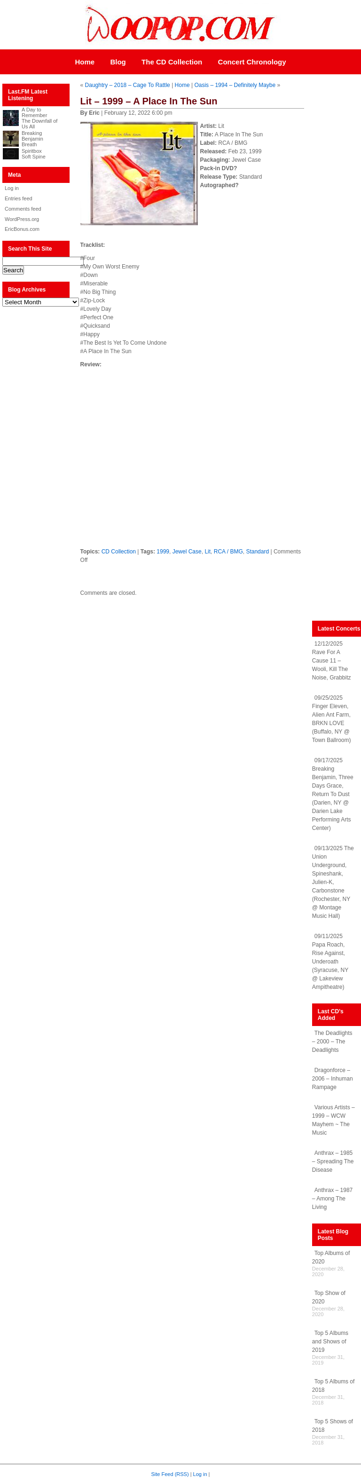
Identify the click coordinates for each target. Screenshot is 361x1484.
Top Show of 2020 (328, 1297)
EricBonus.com (22, 229)
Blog (118, 62)
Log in (12, 188)
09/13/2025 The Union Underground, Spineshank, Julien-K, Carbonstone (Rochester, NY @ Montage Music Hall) (333, 882)
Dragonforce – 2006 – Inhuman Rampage (332, 1078)
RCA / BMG (228, 551)
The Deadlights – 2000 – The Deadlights (332, 1041)
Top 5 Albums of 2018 (333, 1385)
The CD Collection (171, 62)
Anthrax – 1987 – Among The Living (332, 1198)
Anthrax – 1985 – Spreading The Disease (333, 1161)
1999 (163, 551)
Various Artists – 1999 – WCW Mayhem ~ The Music (333, 1120)
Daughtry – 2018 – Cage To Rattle (127, 85)
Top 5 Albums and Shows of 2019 (330, 1341)
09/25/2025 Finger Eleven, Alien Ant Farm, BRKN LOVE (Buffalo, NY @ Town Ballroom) (331, 719)
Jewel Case (187, 551)
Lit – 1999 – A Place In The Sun (149, 101)
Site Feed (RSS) (170, 1474)
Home (84, 62)
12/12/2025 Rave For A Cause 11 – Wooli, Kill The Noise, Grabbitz (331, 660)
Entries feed (18, 198)
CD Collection (119, 551)
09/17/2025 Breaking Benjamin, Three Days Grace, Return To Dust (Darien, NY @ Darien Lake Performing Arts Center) (332, 794)
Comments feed (23, 209)
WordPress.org (22, 219)
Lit (207, 551)
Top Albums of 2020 (331, 1257)
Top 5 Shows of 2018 (332, 1425)
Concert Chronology (252, 62)
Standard (257, 551)
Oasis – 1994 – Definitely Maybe (234, 85)
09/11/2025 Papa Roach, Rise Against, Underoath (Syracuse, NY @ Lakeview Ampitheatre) (330, 961)
